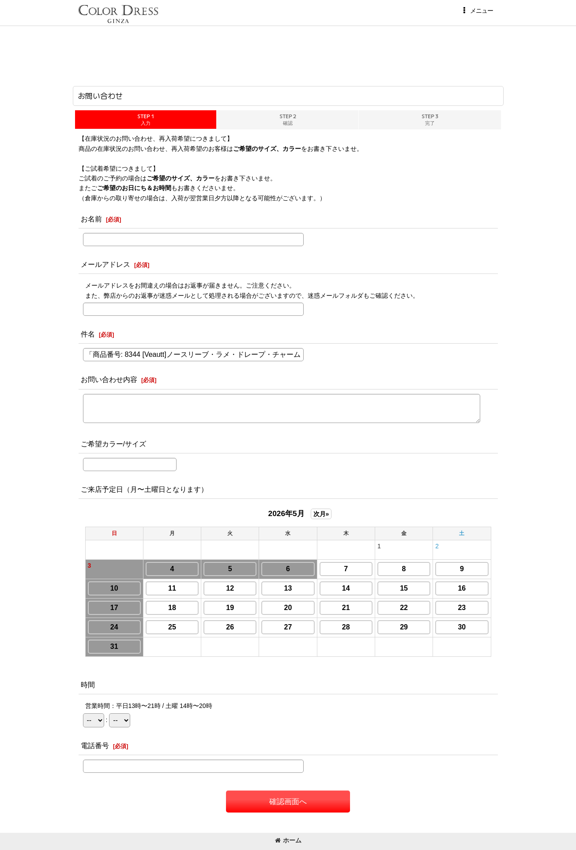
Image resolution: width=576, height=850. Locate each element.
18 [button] (172, 607)
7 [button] (346, 569)
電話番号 (95, 745)
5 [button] (230, 569)
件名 (88, 334)
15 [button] (404, 588)
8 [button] (404, 569)
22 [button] (404, 607)
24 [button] (114, 627)
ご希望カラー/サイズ (114, 444)
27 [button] (288, 627)
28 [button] (346, 627)
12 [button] (230, 588)
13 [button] (288, 588)
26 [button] (230, 627)
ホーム (288, 840)
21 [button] (346, 607)
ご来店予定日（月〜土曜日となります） (144, 489)
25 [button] (172, 627)
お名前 (91, 219)
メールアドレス (105, 264)
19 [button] (230, 607)
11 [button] (172, 588)
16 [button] (462, 588)
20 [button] (288, 607)
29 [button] (404, 627)
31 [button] (114, 646)
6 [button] (288, 569)
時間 (88, 685)
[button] (476, 10)
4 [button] (172, 569)
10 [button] (114, 588)
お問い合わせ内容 (109, 379)
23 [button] (462, 607)
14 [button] (346, 588)
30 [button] (462, 627)
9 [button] (462, 569)
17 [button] (114, 607)
